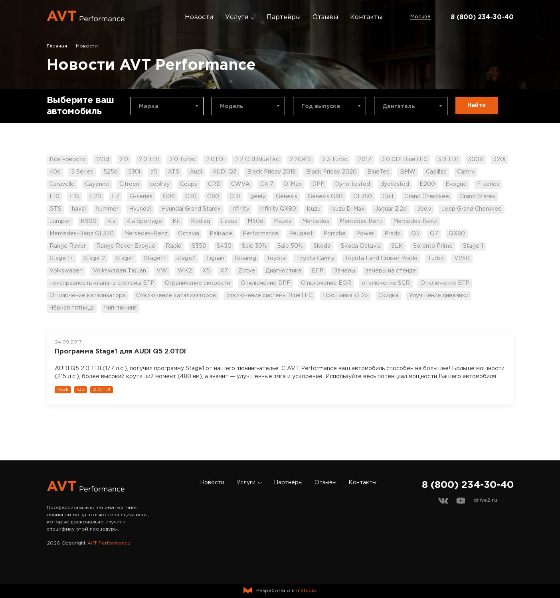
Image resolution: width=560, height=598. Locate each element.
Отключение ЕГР (444, 283)
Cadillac (436, 172)
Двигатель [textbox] (398, 106)
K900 (89, 221)
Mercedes (315, 221)
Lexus (229, 221)
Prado (392, 233)
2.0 (123, 159)
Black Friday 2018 (271, 172)
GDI (235, 196)
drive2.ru (485, 500)
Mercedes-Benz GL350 (81, 233)
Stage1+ (155, 258)
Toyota (276, 258)
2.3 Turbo (335, 159)
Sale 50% (290, 246)
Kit (176, 221)
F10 (54, 196)
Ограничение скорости (197, 283)
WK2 (185, 270)
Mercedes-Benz (415, 221)
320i (499, 159)
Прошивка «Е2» (345, 295)
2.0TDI (215, 159)
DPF (318, 184)
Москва (420, 17)
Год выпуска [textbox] (320, 106)
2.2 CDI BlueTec (257, 159)
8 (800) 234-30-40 (482, 17)
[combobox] (167, 106)
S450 (224, 246)
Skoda (321, 246)
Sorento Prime (433, 246)
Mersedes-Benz (146, 233)
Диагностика (283, 270)
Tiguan (215, 258)
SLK (397, 246)
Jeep (424, 209)
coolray (160, 184)
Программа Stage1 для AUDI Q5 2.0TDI (120, 352)
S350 (199, 246)
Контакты (366, 17)
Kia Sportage (144, 221)
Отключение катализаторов (176, 295)
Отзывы (325, 17)
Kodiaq (200, 221)
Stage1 (124, 258)
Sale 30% (254, 246)
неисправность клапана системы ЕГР (101, 283)
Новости (199, 17)
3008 (475, 159)
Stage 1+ (61, 258)
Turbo (436, 258)
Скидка (388, 295)
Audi (196, 172)
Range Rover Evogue (125, 246)
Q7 (434, 233)
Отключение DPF (266, 283)
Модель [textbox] (231, 106)
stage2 (186, 258)
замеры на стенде (391, 270)
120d (102, 159)
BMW (408, 172)
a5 (153, 172)
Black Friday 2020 (331, 172)
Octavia (188, 233)
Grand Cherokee (426, 196)
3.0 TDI (448, 159)
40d (55, 172)
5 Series (82, 172)
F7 (115, 196)
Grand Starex (477, 196)
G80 (213, 196)
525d (110, 172)
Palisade (221, 233)
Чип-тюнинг (120, 308)
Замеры (344, 270)
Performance (261, 233)
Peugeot (301, 233)
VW (161, 270)
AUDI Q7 (224, 172)
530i (134, 172)
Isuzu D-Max (347, 209)
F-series (488, 184)
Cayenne (97, 184)
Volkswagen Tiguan (119, 270)
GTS (55, 209)
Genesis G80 (325, 196)
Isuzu (314, 209)
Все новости (67, 159)
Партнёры (284, 17)
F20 (95, 196)
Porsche (334, 233)
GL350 (362, 196)
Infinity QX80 (278, 209)
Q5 (415, 233)
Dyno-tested (352, 184)
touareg (245, 258)
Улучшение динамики (439, 295)
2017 (364, 159)
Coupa (189, 184)
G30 (191, 196)
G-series (141, 196)
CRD (214, 184)
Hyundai (140, 209)
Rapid (174, 246)
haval (79, 209)
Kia (111, 221)
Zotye (246, 270)
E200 (427, 184)
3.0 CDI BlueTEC (404, 159)
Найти (476, 105)
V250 (462, 258)
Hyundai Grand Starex (191, 209)
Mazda (283, 221)
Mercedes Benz (361, 221)
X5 (206, 270)
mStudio (306, 590)
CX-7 (266, 184)
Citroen (129, 184)
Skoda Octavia (361, 246)
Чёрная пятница (71, 308)
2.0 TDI (149, 159)
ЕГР (317, 270)
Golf (388, 196)
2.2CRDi (300, 159)
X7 (224, 270)
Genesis (286, 196)
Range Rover (67, 246)
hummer (107, 209)
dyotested (394, 184)
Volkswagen (66, 270)
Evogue (456, 184)
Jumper (59, 221)
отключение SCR (386, 283)
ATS (173, 172)
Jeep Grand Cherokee (471, 209)
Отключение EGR (326, 283)
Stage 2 (94, 258)
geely (257, 196)
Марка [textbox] (148, 106)
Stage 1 (473, 246)
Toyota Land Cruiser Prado (381, 258)
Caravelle (62, 184)
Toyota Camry (315, 258)
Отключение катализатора (87, 295)
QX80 (457, 233)
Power (365, 233)
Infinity (240, 209)
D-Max (293, 184)
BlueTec (378, 172)
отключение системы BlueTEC (269, 295)
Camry (466, 172)
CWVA (240, 184)
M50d (255, 221)
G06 (169, 196)
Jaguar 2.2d (391, 209)
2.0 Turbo (182, 159)
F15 (74, 196)
